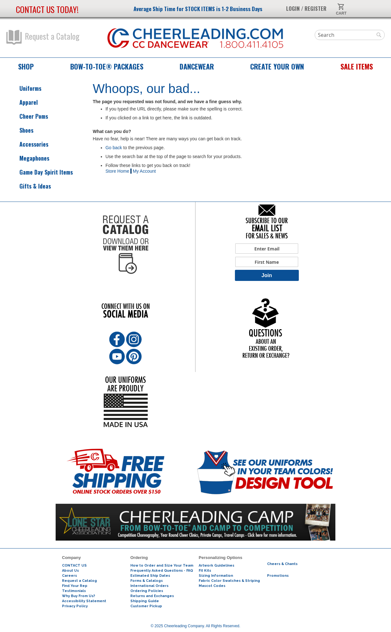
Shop (26, 66)
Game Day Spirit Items (40, 172)
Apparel (23, 102)
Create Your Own (277, 66)
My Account (144, 171)
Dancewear (197, 66)
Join (267, 275)
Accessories (28, 144)
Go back (114, 147)
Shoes (20, 130)
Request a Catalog (42, 37)
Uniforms (24, 88)
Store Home (117, 171)
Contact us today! (47, 9)
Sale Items (356, 66)
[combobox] (350, 35)
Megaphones (28, 158)
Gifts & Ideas (29, 186)
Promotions (278, 576)
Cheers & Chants (282, 564)
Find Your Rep (74, 586)
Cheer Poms (28, 116)
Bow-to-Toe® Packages (106, 66)
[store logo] (195, 38)
